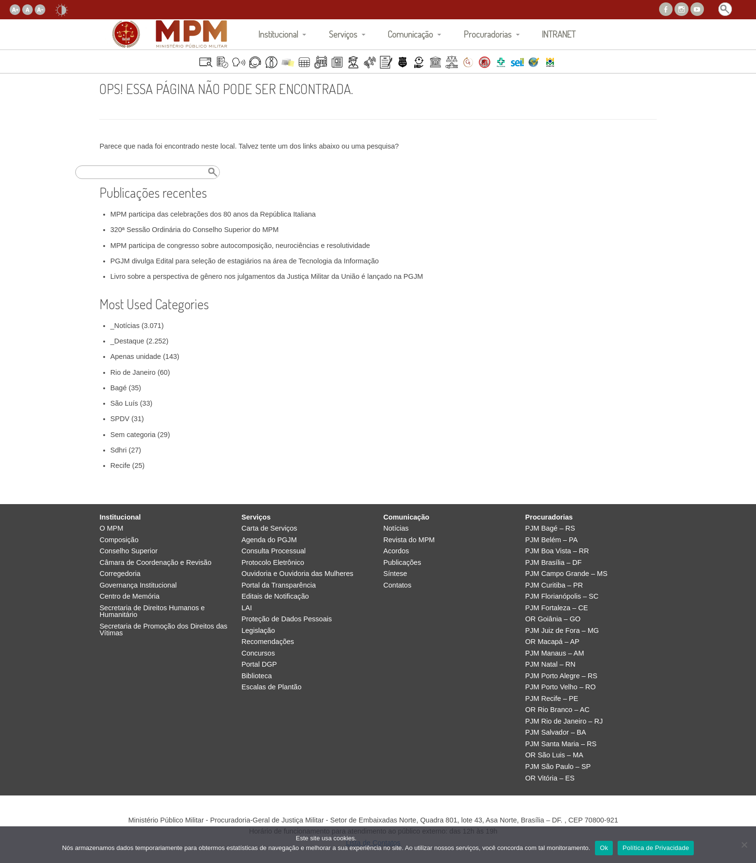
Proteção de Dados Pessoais (287, 619)
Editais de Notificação (275, 596)
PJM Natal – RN (550, 664)
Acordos (396, 551)
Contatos (397, 585)
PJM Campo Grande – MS (566, 573)
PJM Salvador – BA (555, 732)
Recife (120, 465)
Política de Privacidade (655, 847)
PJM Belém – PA (551, 540)
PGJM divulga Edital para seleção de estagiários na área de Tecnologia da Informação (244, 261)
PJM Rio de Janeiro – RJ (564, 721)
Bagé (118, 388)
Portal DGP (259, 664)
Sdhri (118, 450)
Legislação (258, 630)
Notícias (396, 528)
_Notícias (125, 325)
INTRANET (559, 34)
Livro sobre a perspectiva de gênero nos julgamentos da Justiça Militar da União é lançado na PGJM (266, 276)
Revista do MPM (409, 540)
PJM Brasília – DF (553, 562)
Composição (118, 540)
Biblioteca (257, 676)
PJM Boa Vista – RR (557, 551)
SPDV (120, 419)
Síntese (395, 573)
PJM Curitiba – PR (554, 585)
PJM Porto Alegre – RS (561, 676)
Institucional (278, 34)
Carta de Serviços (269, 528)
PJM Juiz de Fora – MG (562, 630)
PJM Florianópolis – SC (561, 596)
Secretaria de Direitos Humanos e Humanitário (151, 611)
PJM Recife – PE (551, 698)
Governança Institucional (137, 585)
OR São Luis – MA (554, 755)
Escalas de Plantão (272, 687)
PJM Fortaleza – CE (556, 608)
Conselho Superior (128, 551)
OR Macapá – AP (552, 641)
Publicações (402, 562)
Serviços (343, 34)
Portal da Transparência (279, 585)
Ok (604, 847)
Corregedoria (119, 573)
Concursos (258, 653)
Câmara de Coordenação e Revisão (155, 562)
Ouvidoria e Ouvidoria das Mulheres (297, 573)
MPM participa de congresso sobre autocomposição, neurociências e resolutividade (240, 245)
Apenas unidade (135, 356)
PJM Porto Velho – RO (560, 687)
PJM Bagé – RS (550, 528)
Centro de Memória (129, 596)
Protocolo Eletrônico (273, 562)
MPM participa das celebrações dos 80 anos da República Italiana (213, 214)
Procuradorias (488, 34)
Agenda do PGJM (269, 540)
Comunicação (410, 34)
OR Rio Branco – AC (557, 709)
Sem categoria (133, 434)
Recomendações (268, 641)
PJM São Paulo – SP (558, 766)
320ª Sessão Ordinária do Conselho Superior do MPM (194, 229)
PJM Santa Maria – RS (560, 744)
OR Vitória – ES (549, 778)
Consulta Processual (274, 551)
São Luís (124, 403)
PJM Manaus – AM (554, 653)
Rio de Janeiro (133, 372)
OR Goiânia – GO (552, 619)
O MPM (111, 528)
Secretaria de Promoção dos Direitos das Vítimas (163, 630)
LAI (247, 608)
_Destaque (127, 341)
